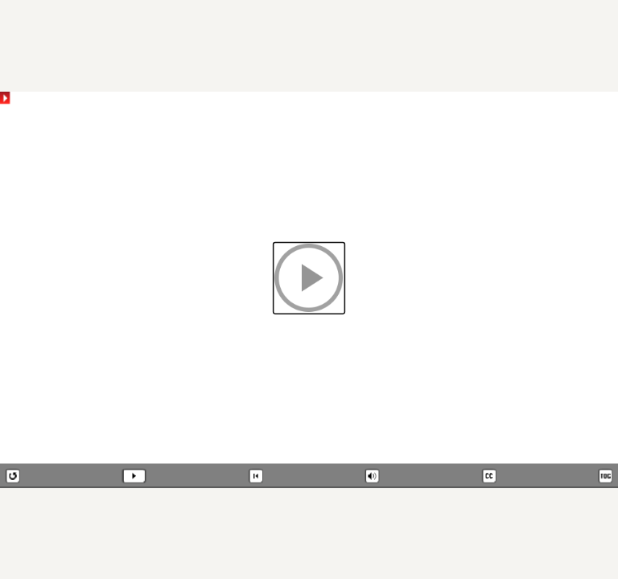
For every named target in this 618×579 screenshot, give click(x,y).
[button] (309, 278)
